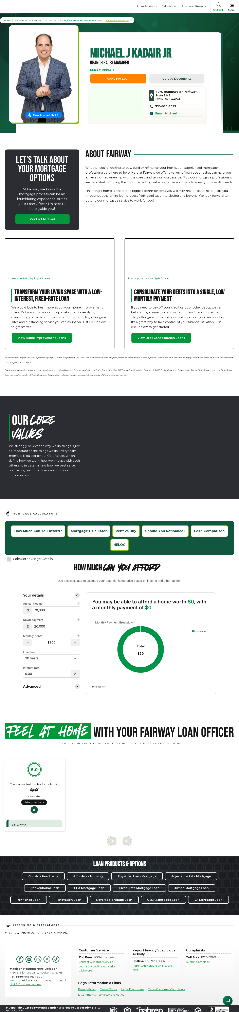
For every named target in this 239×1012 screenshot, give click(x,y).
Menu (231, 10)
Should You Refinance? (165, 531)
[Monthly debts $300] (51, 642)
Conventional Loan (45, 888)
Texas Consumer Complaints (166, 989)
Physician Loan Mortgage (137, 876)
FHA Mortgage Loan (89, 888)
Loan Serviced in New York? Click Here (97, 968)
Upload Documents (176, 78)
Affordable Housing (88, 876)
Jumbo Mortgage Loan (191, 888)
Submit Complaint (198, 961)
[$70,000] (56, 610)
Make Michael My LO (45, 115)
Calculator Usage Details (33, 559)
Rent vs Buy (126, 531)
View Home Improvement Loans (42, 338)
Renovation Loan (68, 900)
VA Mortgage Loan (208, 900)
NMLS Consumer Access (25, 984)
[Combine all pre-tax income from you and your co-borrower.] (78, 604)
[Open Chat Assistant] (228, 1001)
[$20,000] (56, 626)
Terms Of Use (108, 989)
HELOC (119, 545)
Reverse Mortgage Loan (114, 900)
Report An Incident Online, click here (152, 967)
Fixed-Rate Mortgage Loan (139, 888)
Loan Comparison (209, 531)
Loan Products (147, 6)
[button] (27, 642)
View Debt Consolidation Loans (161, 338)
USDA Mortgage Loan (163, 900)
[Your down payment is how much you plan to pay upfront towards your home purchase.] (78, 620)
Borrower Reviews (194, 6)
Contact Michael (42, 219)
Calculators (169, 6)
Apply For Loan (118, 78)
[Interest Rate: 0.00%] (47, 673)
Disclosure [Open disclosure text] (99, 686)
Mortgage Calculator (89, 531)
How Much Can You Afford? (38, 531)
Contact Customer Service (96, 961)
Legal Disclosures (132, 989)
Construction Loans (43, 876)
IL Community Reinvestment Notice (101, 994)
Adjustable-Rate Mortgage (191, 876)
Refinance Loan (28, 900)
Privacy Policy (87, 989)
